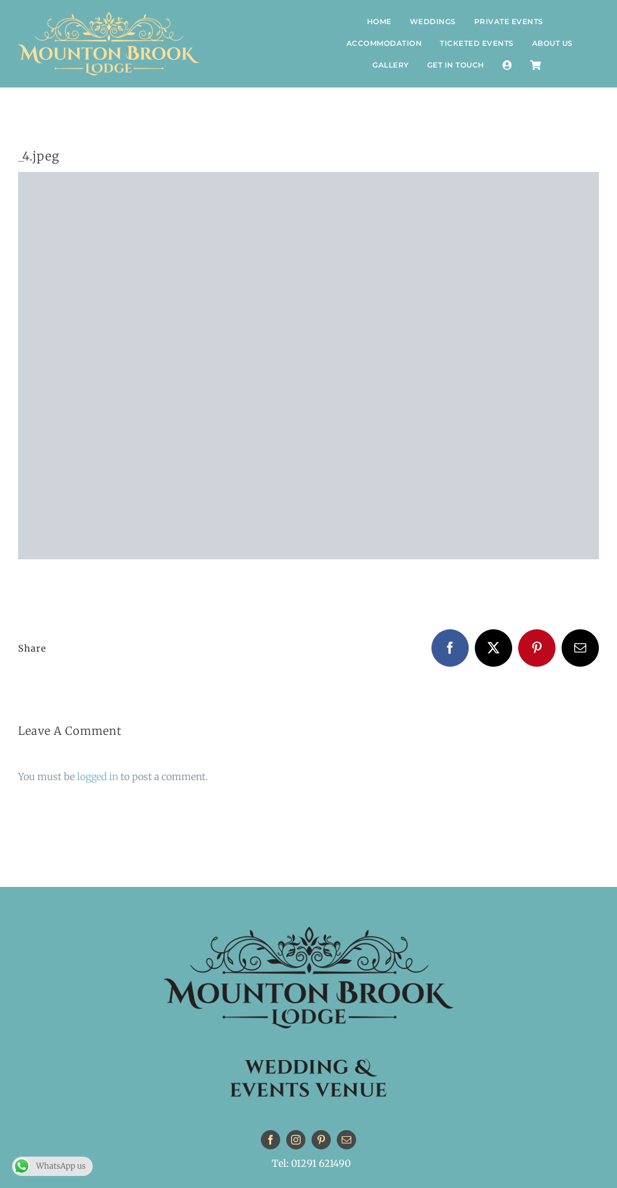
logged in (97, 776)
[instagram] (295, 1139)
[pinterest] (321, 1139)
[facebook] (270, 1139)
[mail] (346, 1139)
